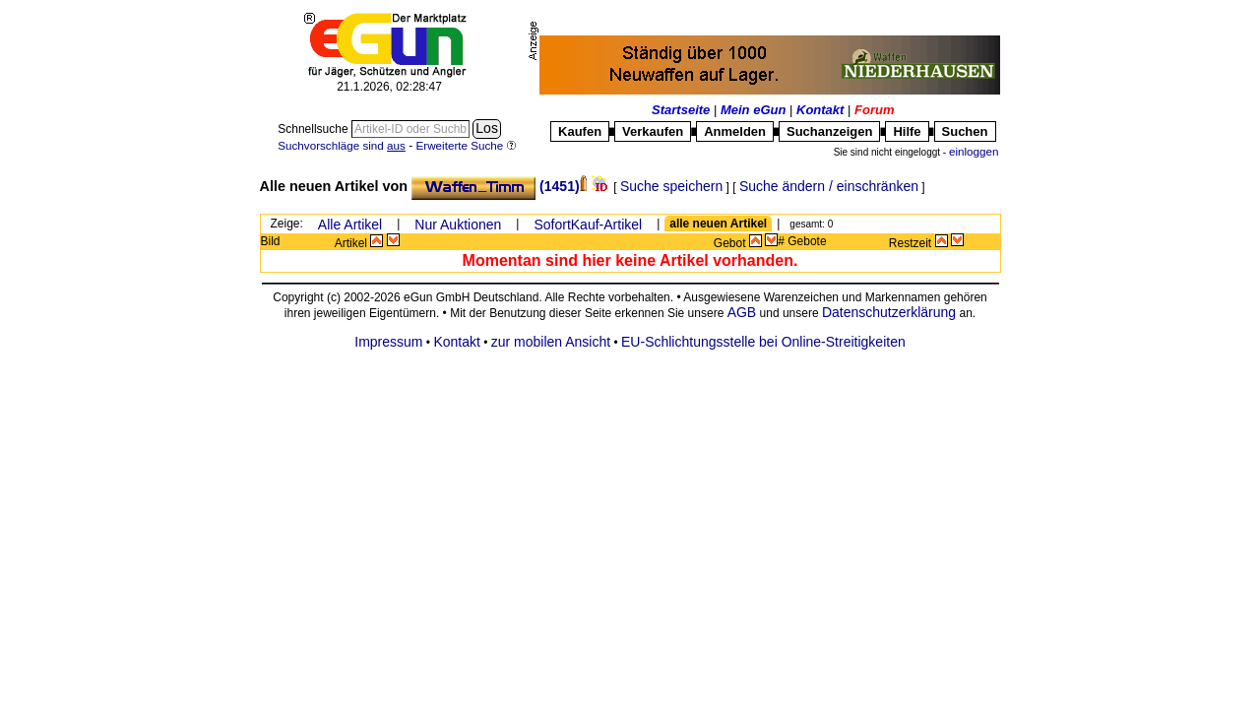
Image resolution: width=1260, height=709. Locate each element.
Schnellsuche (314, 129)
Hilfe (906, 131)
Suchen (965, 131)
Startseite (681, 109)
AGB (741, 312)
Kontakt (820, 109)
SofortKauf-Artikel (588, 224)
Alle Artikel (350, 224)
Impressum (388, 342)
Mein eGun (753, 109)
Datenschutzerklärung (889, 312)
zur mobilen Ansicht (550, 342)
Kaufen (579, 131)
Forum (874, 109)
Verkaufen (652, 131)
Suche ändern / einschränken (828, 186)
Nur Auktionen (457, 224)
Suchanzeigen (829, 131)
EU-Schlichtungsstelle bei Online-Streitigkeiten (763, 342)
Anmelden (735, 131)
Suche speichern (671, 186)
